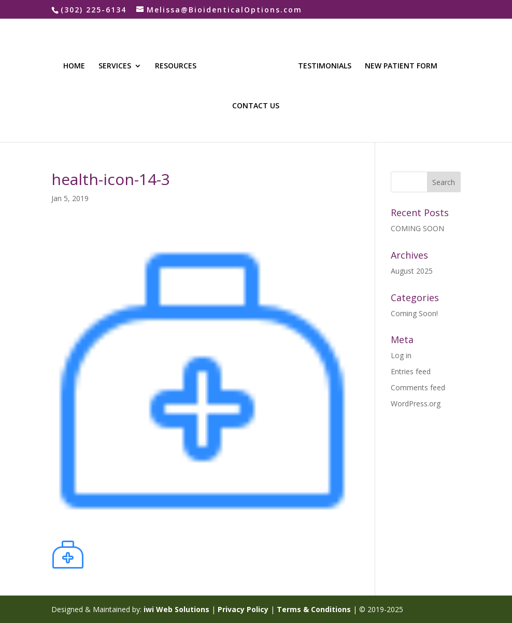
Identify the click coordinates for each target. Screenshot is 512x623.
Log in (401, 355)
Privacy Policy (243, 609)
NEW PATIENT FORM (401, 66)
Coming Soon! (414, 313)
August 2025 (412, 271)
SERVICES (114, 66)
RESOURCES (175, 66)
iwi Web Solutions (176, 609)
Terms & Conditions (314, 609)
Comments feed (418, 387)
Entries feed (411, 371)
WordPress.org (415, 403)
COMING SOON (417, 228)
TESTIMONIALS (324, 66)
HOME (74, 66)
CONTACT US (255, 106)
